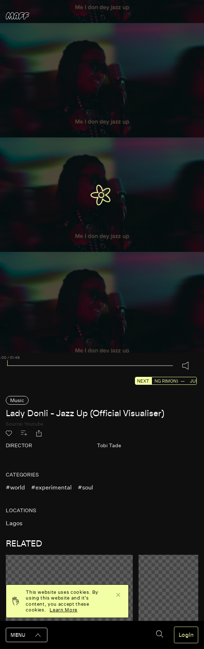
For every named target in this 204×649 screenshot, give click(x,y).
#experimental (51, 487)
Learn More (63, 610)
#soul (85, 487)
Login (186, 635)
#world (15, 487)
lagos (14, 523)
